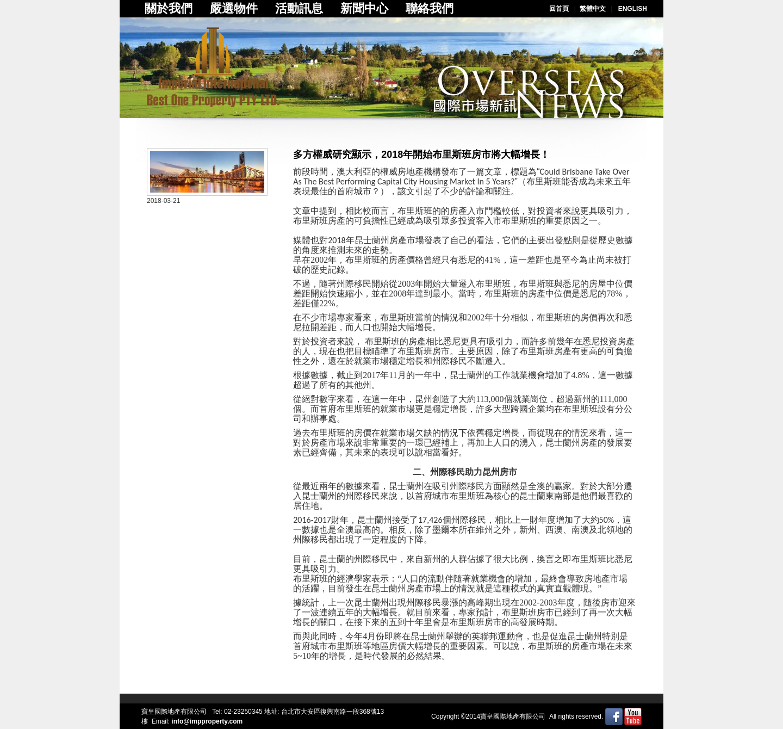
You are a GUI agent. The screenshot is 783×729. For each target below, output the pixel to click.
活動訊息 (299, 8)
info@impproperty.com (207, 721)
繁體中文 (593, 9)
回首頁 (559, 9)
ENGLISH (632, 9)
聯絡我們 (429, 8)
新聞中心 (364, 8)
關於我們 (168, 8)
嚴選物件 (234, 8)
